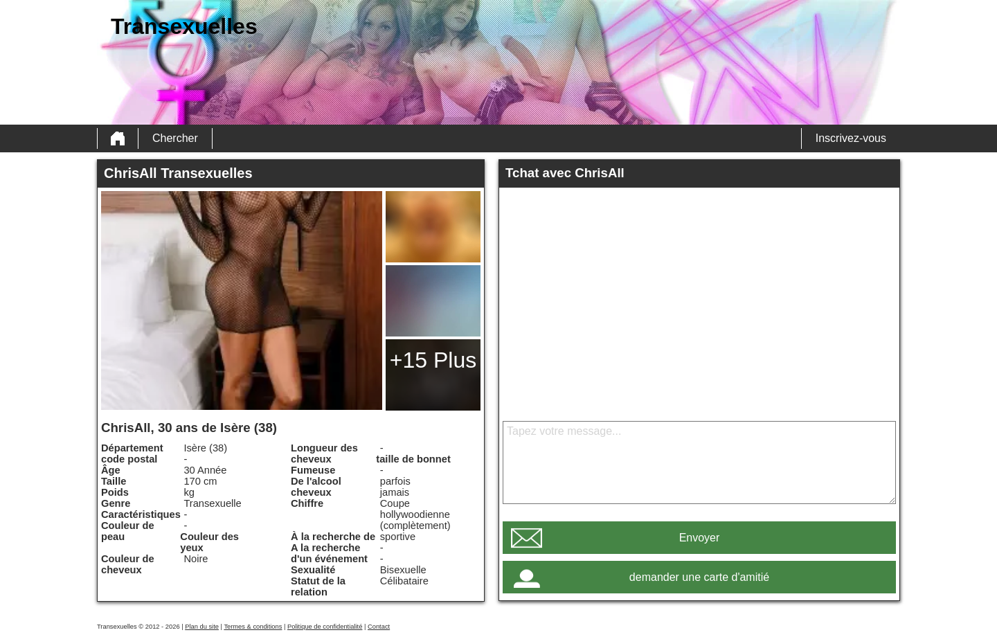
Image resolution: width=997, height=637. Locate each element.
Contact (379, 626)
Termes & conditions (253, 626)
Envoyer (699, 538)
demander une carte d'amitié (699, 577)
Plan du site (202, 626)
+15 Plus (433, 360)
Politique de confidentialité (324, 626)
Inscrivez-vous (851, 138)
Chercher (175, 138)
